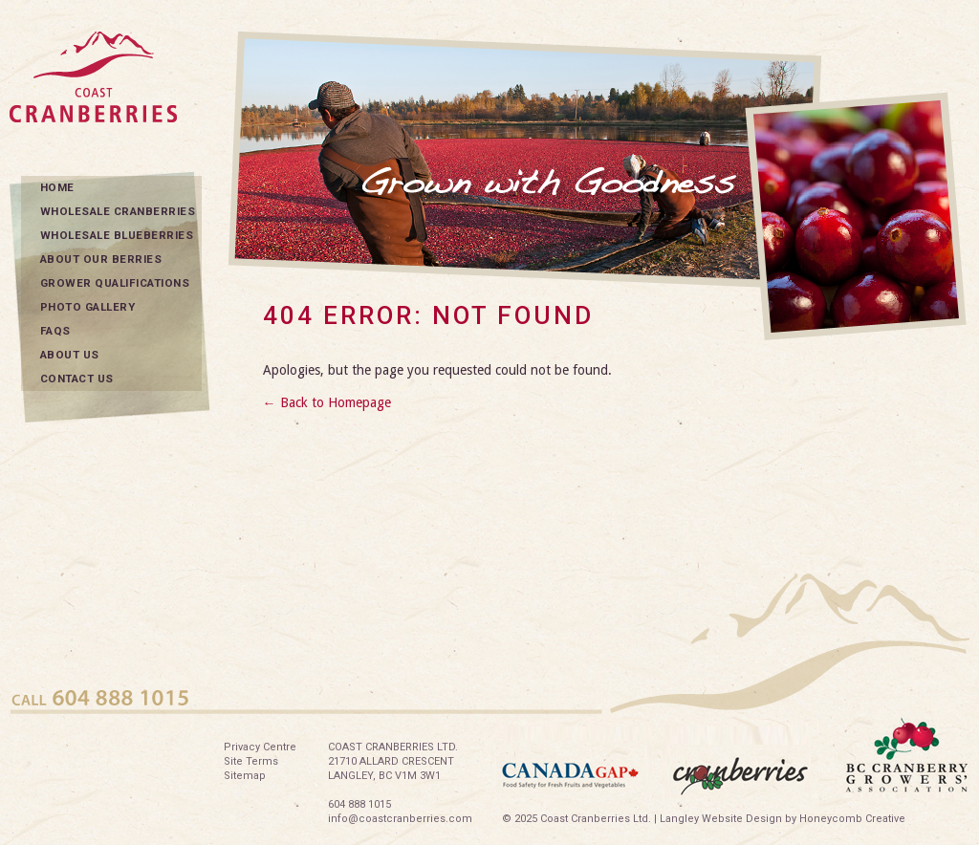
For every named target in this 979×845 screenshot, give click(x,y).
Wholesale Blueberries (117, 235)
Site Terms (251, 761)
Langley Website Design (721, 818)
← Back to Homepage (327, 402)
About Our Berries (101, 259)
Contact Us (77, 378)
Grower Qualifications (115, 283)
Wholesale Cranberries (118, 211)
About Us (69, 354)
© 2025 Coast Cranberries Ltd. (576, 818)
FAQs (55, 330)
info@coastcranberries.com (400, 818)
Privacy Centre (260, 747)
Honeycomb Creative (852, 818)
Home (57, 187)
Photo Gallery (88, 307)
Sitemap (245, 775)
